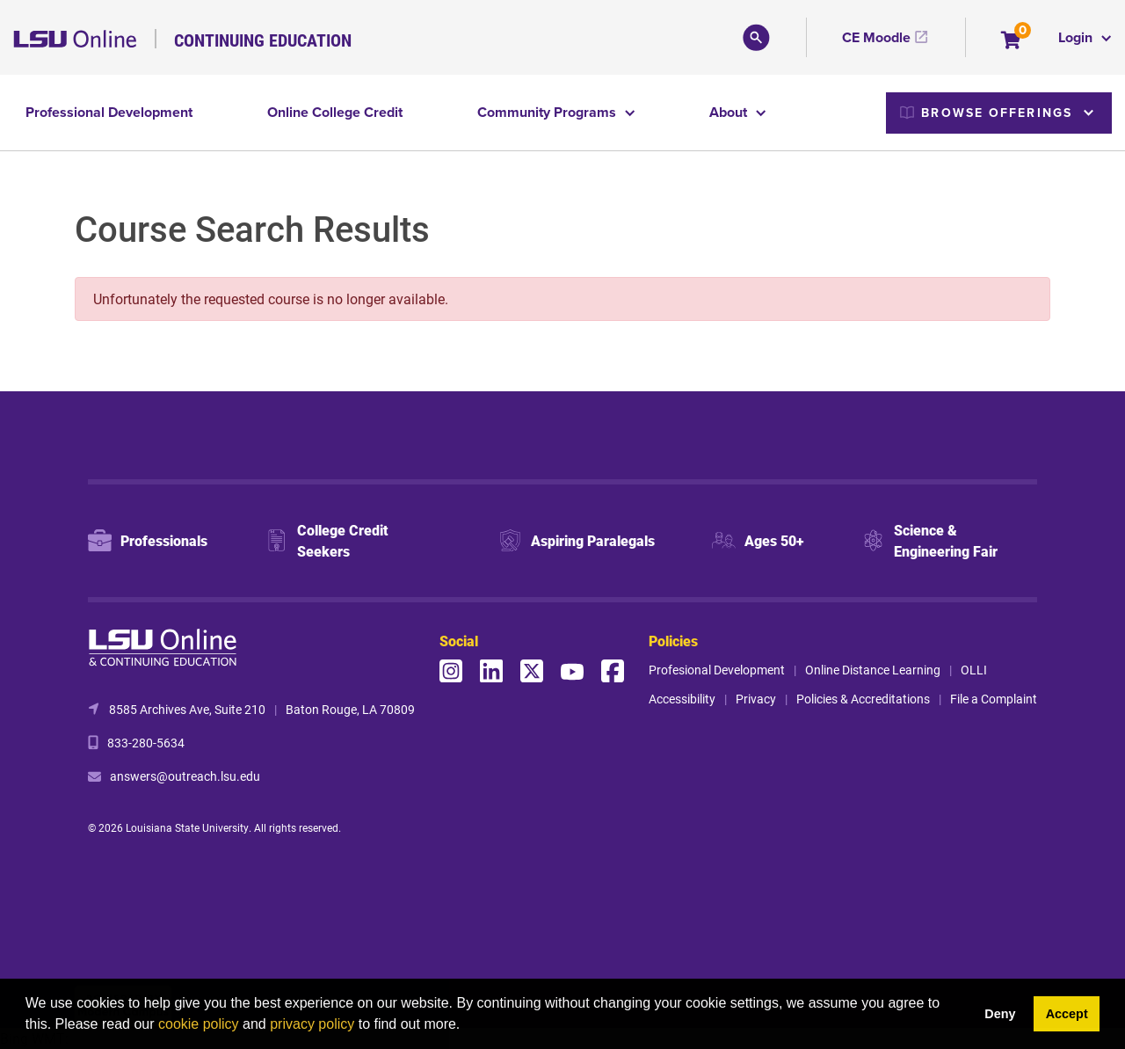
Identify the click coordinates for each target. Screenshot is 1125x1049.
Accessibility (682, 698)
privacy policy (312, 1023)
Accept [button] (1067, 1014)
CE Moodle (876, 37)
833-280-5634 (146, 742)
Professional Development (108, 112)
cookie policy (198, 1023)
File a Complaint (993, 698)
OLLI (974, 669)
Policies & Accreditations (863, 698)
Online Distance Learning (872, 669)
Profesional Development (717, 669)
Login (1077, 37)
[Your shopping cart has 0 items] (1012, 42)
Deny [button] (999, 1014)
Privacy (756, 698)
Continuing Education (263, 39)
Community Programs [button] (548, 112)
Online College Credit (335, 112)
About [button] (730, 112)
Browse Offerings (986, 112)
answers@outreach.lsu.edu (185, 776)
